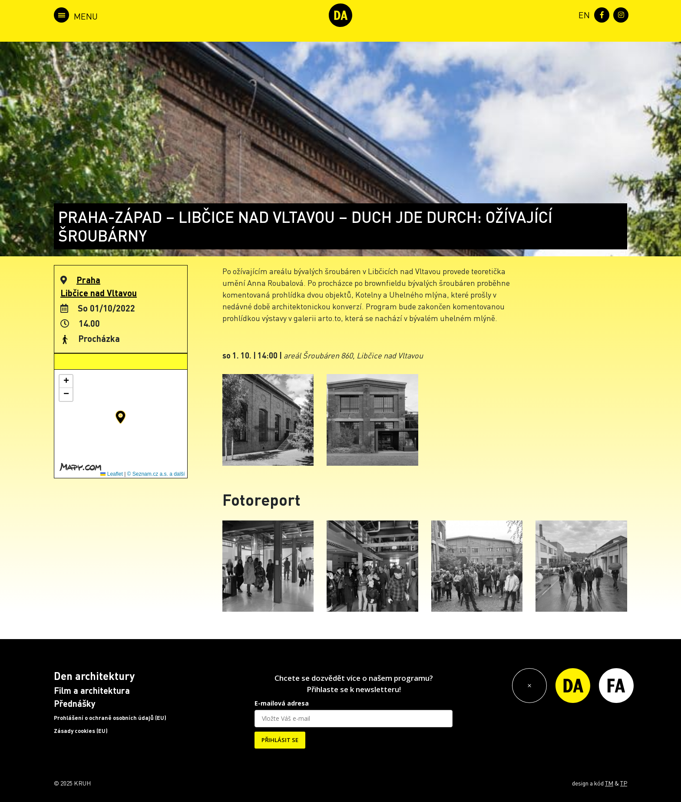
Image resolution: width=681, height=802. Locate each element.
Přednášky (75, 703)
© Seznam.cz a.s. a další (156, 474)
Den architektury (94, 676)
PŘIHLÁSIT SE (279, 740)
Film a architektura (92, 690)
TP (623, 783)
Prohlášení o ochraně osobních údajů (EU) (110, 717)
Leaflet (111, 474)
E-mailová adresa (282, 703)
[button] (120, 417)
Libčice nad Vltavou (98, 292)
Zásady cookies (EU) (81, 730)
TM (609, 783)
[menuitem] (582, 14)
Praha (88, 279)
